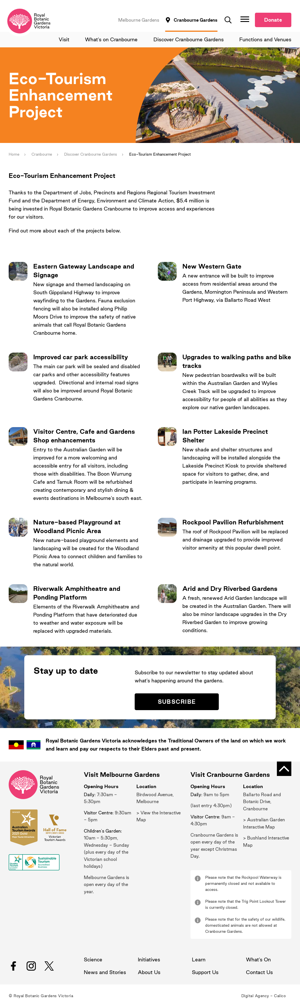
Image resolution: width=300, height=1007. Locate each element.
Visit (64, 39)
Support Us (205, 972)
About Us (149, 972)
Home (14, 154)
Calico (280, 996)
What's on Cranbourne (111, 39)
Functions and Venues (265, 39)
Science (93, 959)
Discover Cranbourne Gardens (188, 39)
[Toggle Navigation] (245, 19)
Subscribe (177, 702)
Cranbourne (42, 154)
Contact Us (259, 972)
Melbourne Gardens (138, 20)
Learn (198, 959)
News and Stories (105, 972)
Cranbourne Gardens (195, 20)
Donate (273, 20)
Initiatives (149, 959)
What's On (258, 959)
